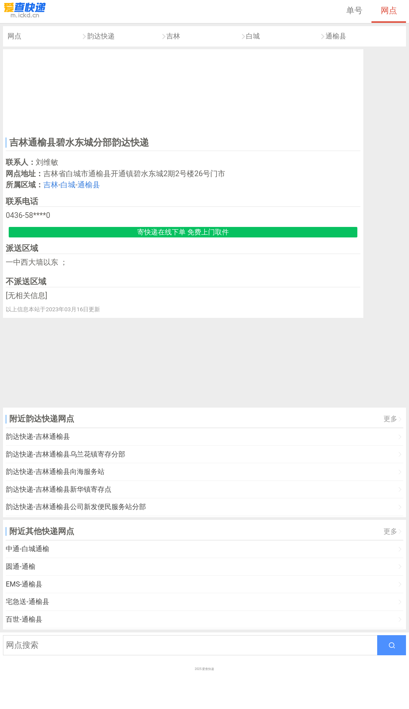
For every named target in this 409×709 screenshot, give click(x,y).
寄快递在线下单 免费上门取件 (183, 232)
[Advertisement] (183, 91)
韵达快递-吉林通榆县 (38, 437)
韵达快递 (101, 36)
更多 (390, 419)
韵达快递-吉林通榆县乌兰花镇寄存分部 (65, 454)
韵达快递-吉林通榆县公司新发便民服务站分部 (76, 507)
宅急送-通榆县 (27, 602)
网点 (389, 10)
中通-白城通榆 (27, 549)
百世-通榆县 (24, 619)
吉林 (173, 36)
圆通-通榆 (20, 567)
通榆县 (336, 36)
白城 (253, 36)
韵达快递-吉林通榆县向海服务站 (55, 472)
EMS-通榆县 (24, 584)
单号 (354, 10)
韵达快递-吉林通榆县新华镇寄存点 (58, 489)
